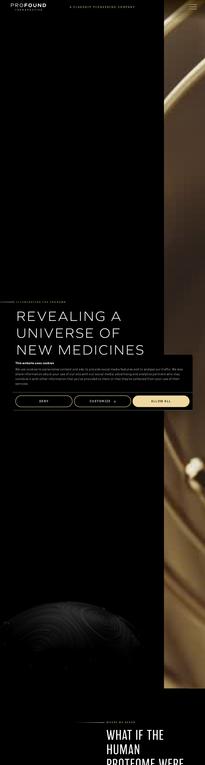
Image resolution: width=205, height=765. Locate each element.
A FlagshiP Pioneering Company (102, 7)
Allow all (161, 401)
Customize (103, 401)
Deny (44, 401)
